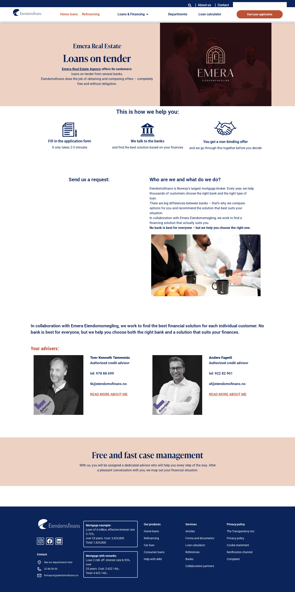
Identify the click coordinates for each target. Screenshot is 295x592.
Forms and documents (199, 538)
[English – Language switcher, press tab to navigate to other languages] (260, 5)
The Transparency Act (240, 531)
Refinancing (91, 14)
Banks (189, 559)
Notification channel (239, 552)
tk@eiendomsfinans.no (108, 384)
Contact (223, 5)
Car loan (149, 545)
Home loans (69, 14)
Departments (177, 14)
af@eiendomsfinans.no (227, 384)
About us (204, 5)
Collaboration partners (199, 566)
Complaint (233, 559)
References (192, 552)
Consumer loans (154, 552)
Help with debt (153, 559)
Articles (190, 531)
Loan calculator (210, 14)
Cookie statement (238, 545)
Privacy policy (235, 538)
